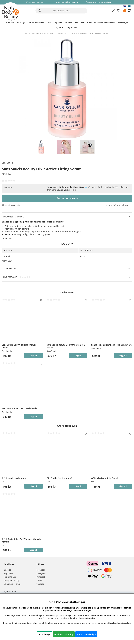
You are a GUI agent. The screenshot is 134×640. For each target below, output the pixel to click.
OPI (76, 22)
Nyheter (60, 27)
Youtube (40, 584)
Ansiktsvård (49, 33)
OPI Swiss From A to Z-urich (104, 478)
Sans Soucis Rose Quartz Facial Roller (20, 408)
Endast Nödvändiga (86, 634)
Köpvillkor (8, 573)
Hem (26, 33)
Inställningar (45, 634)
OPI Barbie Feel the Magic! (59, 478)
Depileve (58, 22)
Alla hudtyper (86, 250)
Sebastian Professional (104, 22)
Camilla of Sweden (35, 22)
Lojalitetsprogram (12, 584)
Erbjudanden (72, 27)
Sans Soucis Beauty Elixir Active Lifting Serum (89, 33)
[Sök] (61, 10)
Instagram (41, 573)
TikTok (39, 580)
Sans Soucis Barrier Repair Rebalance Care (111, 344)
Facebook (40, 569)
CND (49, 22)
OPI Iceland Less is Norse (14, 478)
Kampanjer (123, 22)
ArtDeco (10, 22)
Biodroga (21, 22)
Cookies (7, 569)
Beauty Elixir (62, 33)
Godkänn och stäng (63, 634)
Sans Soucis (86, 22)
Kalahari (68, 22)
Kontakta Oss (10, 577)
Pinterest (40, 577)
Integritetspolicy (11, 580)
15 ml (83, 256)
